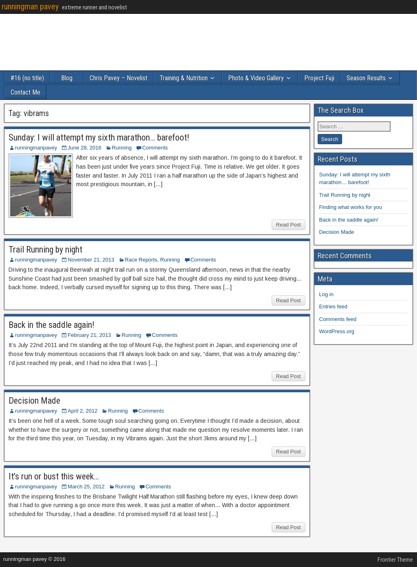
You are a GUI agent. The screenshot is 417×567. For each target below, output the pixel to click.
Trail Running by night (45, 249)
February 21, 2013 (89, 335)
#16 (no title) (27, 78)
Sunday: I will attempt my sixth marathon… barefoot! (99, 137)
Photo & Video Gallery (256, 78)
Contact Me (25, 92)
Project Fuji (319, 78)
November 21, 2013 (91, 260)
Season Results (366, 78)
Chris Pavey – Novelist (118, 78)
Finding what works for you (350, 207)
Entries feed (333, 306)
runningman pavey (30, 6)
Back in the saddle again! (51, 325)
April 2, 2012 (82, 411)
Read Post (288, 225)
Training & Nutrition (184, 78)
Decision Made (34, 401)
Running (122, 148)
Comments (155, 148)
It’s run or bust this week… (54, 476)
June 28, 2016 (84, 148)
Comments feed (338, 319)
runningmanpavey (36, 148)
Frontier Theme (395, 559)
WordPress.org (336, 331)
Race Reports (141, 260)
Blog (66, 78)
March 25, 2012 (86, 486)
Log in (326, 294)
